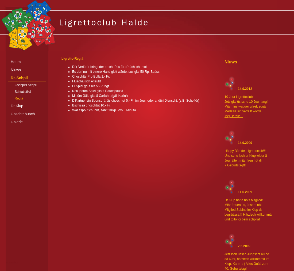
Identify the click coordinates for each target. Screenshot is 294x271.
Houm (16, 62)
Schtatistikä (23, 92)
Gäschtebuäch (23, 114)
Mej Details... (234, 116)
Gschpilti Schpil (26, 85)
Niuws (16, 70)
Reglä (19, 98)
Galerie (17, 122)
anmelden (12, 262)
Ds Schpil (19, 78)
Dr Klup (17, 106)
